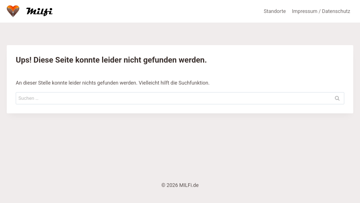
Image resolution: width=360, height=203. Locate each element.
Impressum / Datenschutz (321, 11)
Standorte (275, 11)
